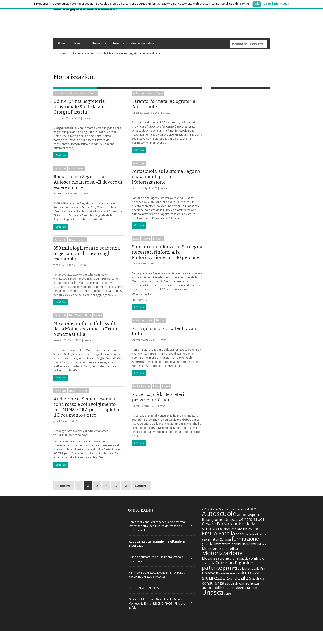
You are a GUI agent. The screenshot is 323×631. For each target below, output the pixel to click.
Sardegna (158, 238)
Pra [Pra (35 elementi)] (262, 568)
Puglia (159, 93)
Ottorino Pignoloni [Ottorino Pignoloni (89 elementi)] (235, 563)
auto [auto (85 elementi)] (251, 509)
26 (126, 485)
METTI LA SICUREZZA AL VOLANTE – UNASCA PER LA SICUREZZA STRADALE (157, 574)
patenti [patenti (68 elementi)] (230, 568)
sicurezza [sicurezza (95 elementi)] (249, 573)
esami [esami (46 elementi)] (241, 534)
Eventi (116, 44)
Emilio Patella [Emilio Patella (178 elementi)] (218, 533)
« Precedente (63, 485)
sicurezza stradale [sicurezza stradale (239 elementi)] (225, 577)
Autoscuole (138, 93)
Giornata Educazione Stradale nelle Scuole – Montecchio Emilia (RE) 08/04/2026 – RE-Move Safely (157, 603)
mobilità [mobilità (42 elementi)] (231, 548)
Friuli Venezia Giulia (65, 93)
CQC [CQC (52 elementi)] (219, 528)
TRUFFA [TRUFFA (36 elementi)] (251, 587)
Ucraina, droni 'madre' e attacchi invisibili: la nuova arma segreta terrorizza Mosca (108, 53)
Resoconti (83, 390)
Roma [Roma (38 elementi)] (220, 573)
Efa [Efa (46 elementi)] (255, 528)
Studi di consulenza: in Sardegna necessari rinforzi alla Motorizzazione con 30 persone (167, 252)
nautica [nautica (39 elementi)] (244, 558)
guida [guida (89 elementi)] (208, 544)
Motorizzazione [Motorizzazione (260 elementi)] (222, 553)
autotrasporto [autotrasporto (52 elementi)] (249, 514)
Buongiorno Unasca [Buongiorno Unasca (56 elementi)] (220, 519)
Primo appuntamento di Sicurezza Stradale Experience (156, 559)
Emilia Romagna (141, 386)
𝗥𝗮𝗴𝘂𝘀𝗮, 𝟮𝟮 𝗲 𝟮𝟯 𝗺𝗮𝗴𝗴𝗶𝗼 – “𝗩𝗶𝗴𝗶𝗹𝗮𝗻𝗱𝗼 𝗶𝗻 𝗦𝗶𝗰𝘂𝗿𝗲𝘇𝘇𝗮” (157, 543)
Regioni (97, 44)
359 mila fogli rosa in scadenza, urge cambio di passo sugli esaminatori (87, 253)
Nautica (160, 320)
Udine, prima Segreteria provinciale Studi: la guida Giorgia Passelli (81, 107)
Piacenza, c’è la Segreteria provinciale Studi (159, 397)
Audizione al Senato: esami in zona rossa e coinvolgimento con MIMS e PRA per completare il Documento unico (87, 407)
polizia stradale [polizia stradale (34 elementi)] (249, 568)
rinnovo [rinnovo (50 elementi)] (208, 573)
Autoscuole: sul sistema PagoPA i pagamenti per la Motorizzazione (166, 177)
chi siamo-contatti (142, 43)
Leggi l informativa (276, 4)
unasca (86, 118)
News (78, 44)
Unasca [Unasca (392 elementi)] (212, 592)
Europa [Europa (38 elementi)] (225, 539)
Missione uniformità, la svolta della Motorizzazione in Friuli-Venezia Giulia (86, 329)
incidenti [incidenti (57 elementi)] (250, 543)
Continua (61, 155)
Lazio (71, 168)
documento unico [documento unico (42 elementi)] (238, 529)
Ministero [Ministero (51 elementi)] (210, 548)
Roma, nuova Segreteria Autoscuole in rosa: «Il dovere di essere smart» (87, 182)
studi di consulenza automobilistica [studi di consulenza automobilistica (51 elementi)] (230, 585)
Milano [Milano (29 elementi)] (263, 544)
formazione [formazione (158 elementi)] (245, 538)
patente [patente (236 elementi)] (212, 567)
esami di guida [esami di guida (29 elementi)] (256, 534)
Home (61, 43)
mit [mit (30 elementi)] (221, 549)
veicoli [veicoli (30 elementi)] (228, 593)
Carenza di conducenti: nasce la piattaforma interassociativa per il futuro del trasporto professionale (157, 526)
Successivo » (141, 485)
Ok (257, 4)
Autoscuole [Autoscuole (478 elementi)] (219, 513)
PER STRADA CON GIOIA (144, 588)
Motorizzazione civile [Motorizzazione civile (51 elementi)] (220, 558)
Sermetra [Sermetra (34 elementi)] (232, 573)
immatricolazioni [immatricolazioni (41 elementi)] (227, 544)
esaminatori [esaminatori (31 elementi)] (210, 539)
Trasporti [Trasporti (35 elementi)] (237, 588)
